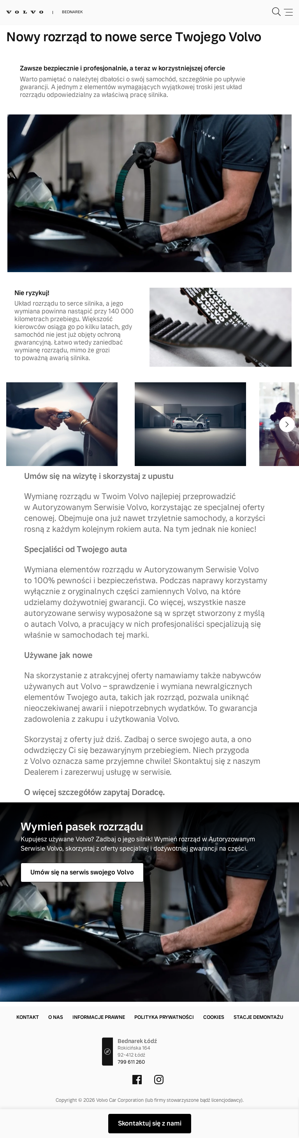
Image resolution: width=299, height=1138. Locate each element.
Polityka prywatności (164, 1017)
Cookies (213, 1017)
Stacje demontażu (258, 1017)
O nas (55, 1017)
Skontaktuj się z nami (149, 1123)
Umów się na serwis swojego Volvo (82, 872)
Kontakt (27, 1017)
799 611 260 (131, 1062)
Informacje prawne (98, 1017)
